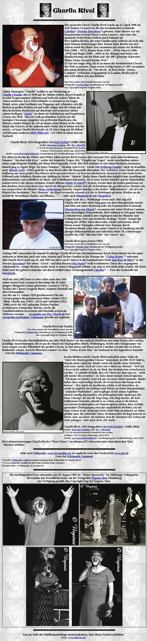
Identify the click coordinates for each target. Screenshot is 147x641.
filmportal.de (84, 195)
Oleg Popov (78, 263)
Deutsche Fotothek (56, 145)
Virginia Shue (82, 84)
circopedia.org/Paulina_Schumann (23, 317)
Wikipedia (39, 453)
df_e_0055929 (78, 145)
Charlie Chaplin (12, 94)
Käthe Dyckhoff (75, 182)
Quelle (7, 460)
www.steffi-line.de (77, 637)
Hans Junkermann (50, 189)
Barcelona (18, 263)
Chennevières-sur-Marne (79, 209)
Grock (28, 113)
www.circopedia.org (59, 453)
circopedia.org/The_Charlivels (47, 314)
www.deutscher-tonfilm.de (18, 462)
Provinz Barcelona (89, 31)
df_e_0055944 (103, 429)
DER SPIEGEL (39, 132)
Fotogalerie (104, 195)
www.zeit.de (121, 453)
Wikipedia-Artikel (21, 460)
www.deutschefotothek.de (26, 153)
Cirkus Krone (114, 256)
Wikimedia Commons (29, 353)
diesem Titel (16, 170)
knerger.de (8, 273)
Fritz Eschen (61, 142)
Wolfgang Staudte (110, 166)
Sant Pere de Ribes (122, 259)
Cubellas (69, 31)
